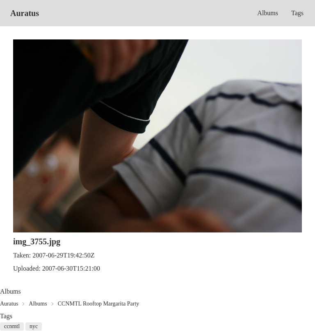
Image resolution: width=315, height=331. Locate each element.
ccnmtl (12, 326)
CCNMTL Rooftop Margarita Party (98, 304)
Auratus (24, 13)
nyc (34, 326)
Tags (297, 12)
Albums (267, 12)
